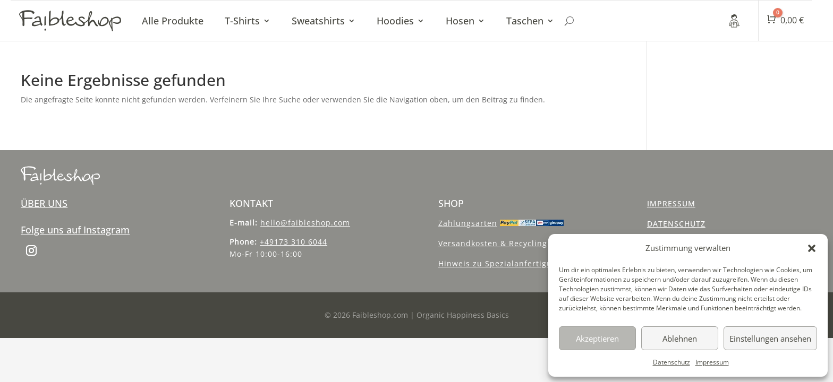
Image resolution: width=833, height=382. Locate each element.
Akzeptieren (597, 338)
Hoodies (395, 20)
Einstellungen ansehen (770, 338)
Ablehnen (679, 338)
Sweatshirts (318, 20)
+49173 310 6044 (293, 242)
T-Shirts (242, 20)
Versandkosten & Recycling (492, 243)
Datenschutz (671, 362)
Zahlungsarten (467, 223)
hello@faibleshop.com (305, 223)
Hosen (460, 20)
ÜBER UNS (44, 203)
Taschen (524, 20)
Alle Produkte (172, 20)
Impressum (712, 362)
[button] (811, 248)
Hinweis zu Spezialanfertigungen (505, 263)
